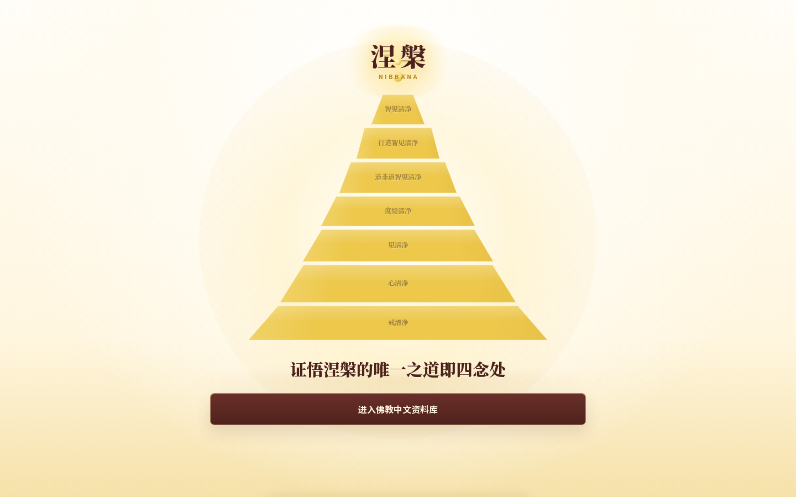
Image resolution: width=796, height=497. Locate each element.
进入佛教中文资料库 (398, 409)
